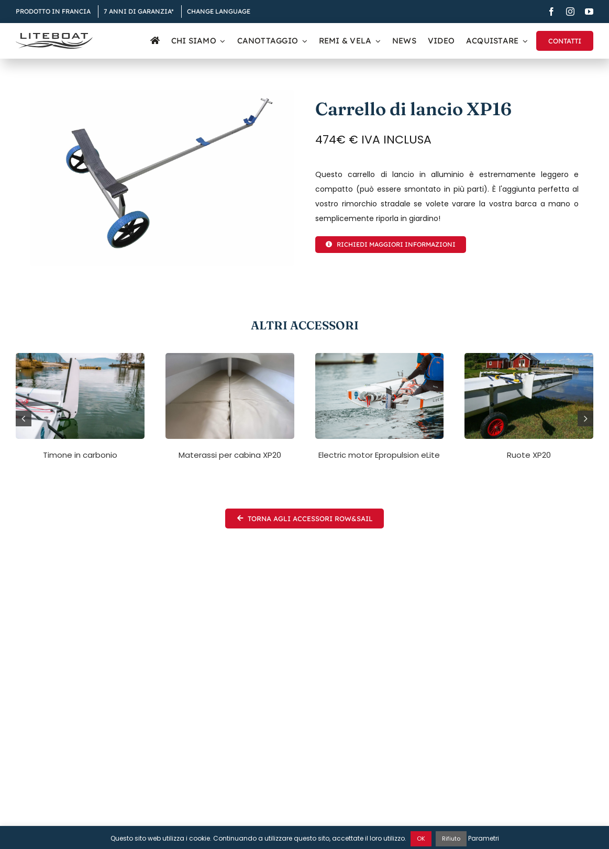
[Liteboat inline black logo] (54, 36)
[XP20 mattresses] (229, 356)
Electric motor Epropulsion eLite (379, 454)
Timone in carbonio (80, 454)
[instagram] (570, 11)
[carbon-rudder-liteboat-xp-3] (80, 356)
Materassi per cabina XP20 (230, 454)
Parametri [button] (483, 838)
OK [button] (421, 838)
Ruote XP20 (529, 454)
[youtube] (589, 11)
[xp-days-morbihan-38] (379, 356)
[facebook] (551, 11)
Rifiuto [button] (451, 838)
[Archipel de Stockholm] (528, 356)
